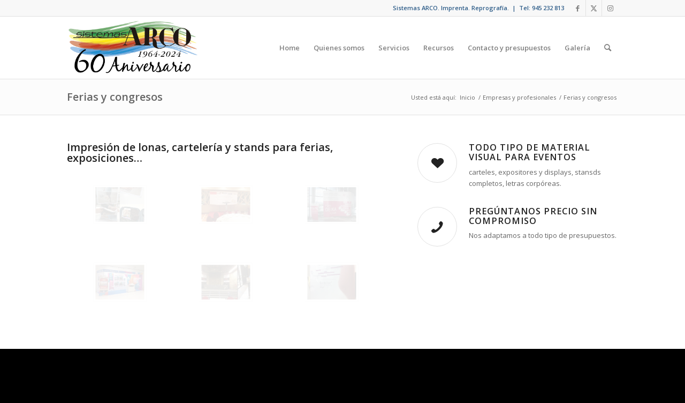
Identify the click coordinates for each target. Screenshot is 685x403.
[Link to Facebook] (577, 8)
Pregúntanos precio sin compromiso (533, 216)
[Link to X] (594, 8)
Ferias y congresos (115, 96)
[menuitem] (289, 48)
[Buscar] (607, 48)
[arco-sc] (133, 48)
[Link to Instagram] (610, 8)
